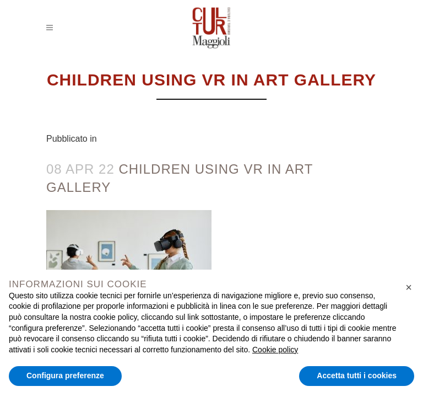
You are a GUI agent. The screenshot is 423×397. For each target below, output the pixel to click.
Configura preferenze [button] (65, 375)
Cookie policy (275, 349)
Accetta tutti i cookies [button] (357, 375)
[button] (408, 287)
